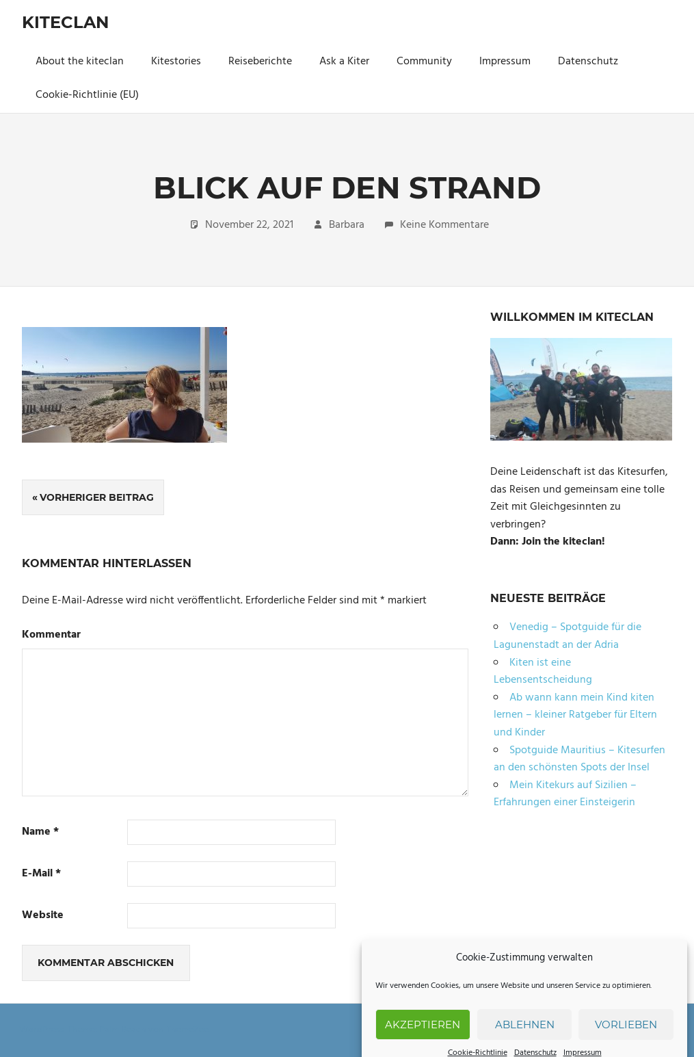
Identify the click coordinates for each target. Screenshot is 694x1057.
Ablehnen (525, 1038)
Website (43, 915)
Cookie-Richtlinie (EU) (87, 95)
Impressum (505, 61)
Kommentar (51, 635)
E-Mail (41, 874)
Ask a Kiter (344, 61)
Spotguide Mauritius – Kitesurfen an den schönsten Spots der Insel (579, 759)
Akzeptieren (422, 1038)
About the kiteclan (80, 61)
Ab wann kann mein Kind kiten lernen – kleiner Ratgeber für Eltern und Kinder (575, 715)
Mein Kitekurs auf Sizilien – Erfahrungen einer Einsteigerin (565, 794)
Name (40, 832)
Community (424, 61)
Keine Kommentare (444, 225)
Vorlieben (626, 1038)
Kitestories (176, 61)
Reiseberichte (260, 61)
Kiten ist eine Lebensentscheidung (543, 672)
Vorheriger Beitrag (97, 497)
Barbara (346, 225)
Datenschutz (588, 61)
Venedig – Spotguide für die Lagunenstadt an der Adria (567, 636)
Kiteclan (65, 22)
